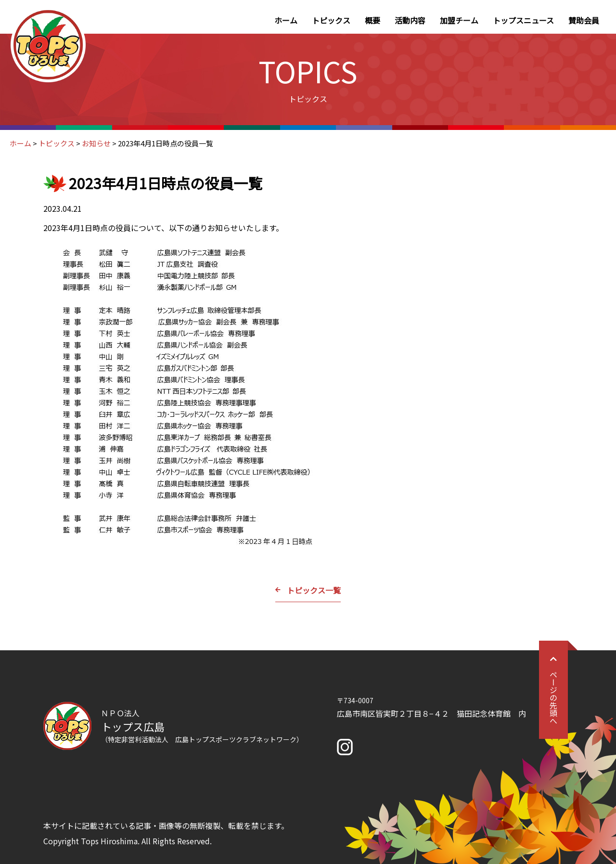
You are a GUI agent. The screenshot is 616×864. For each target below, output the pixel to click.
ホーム (285, 20)
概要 (372, 20)
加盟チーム (459, 20)
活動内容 (410, 20)
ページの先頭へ (553, 689)
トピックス (331, 20)
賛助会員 (583, 20)
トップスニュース (523, 20)
